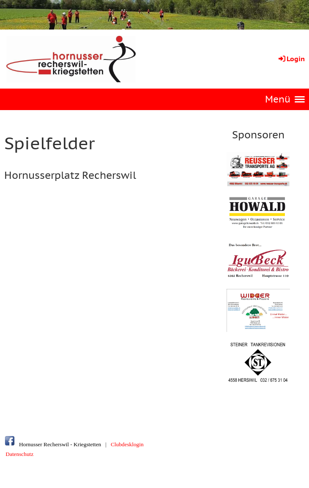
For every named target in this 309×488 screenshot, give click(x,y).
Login (291, 58)
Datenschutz (19, 454)
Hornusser (30, 444)
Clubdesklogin (127, 444)
